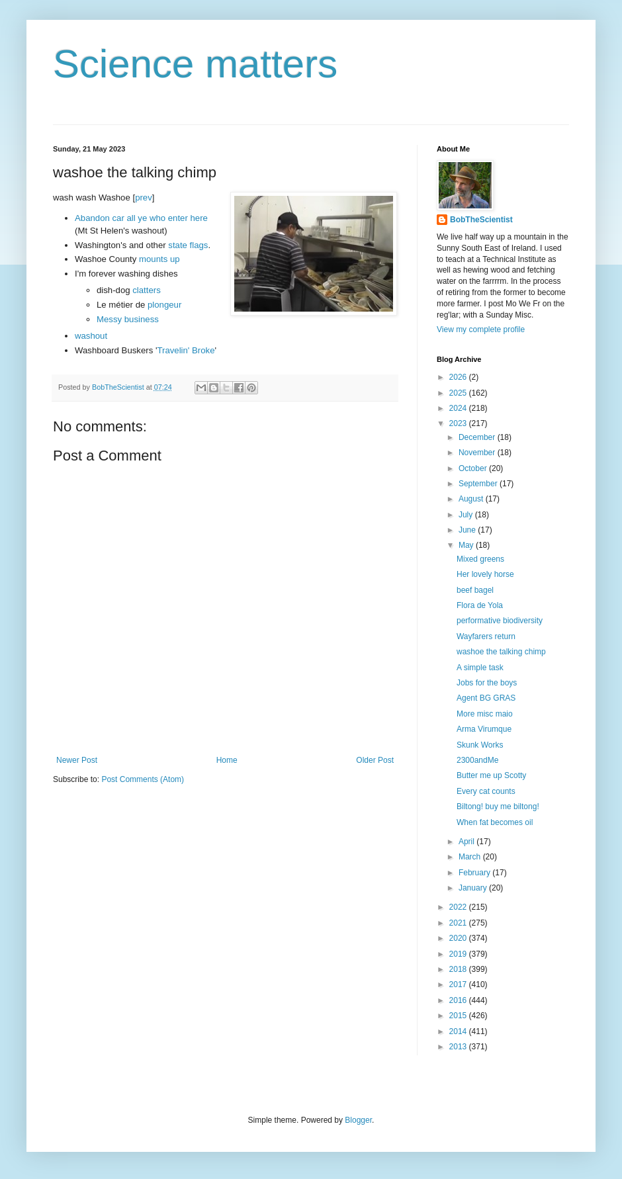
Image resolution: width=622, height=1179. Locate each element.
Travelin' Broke (185, 350)
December (478, 437)
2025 (459, 393)
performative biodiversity (500, 620)
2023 (459, 423)
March (471, 856)
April (467, 841)
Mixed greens (480, 559)
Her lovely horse (485, 574)
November (478, 452)
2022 (459, 907)
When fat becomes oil (495, 822)
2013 (459, 1046)
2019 (459, 954)
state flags (188, 245)
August (472, 498)
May (467, 545)
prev (143, 197)
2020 (459, 938)
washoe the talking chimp (501, 651)
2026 (459, 377)
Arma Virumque (484, 729)
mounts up (159, 259)
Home (227, 760)
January (474, 888)
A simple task (480, 667)
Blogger (358, 1120)
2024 (459, 408)
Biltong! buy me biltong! (498, 806)
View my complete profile (481, 329)
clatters (146, 290)
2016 (459, 1000)
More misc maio (485, 714)
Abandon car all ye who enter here (141, 218)
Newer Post (76, 760)
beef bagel (475, 590)
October (474, 468)
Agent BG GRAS (486, 698)
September (479, 483)
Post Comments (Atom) (142, 779)
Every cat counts (486, 791)
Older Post (375, 760)
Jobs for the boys (487, 682)
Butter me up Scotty (491, 775)
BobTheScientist (481, 219)
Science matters (195, 64)
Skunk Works (480, 745)
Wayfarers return (486, 636)
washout (91, 336)
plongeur (164, 305)
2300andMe (477, 760)
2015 (459, 1015)
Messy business (128, 319)
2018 (459, 969)
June (468, 530)
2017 (459, 984)
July (467, 514)
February (475, 872)
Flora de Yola (480, 605)
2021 (459, 923)
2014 (459, 1031)
